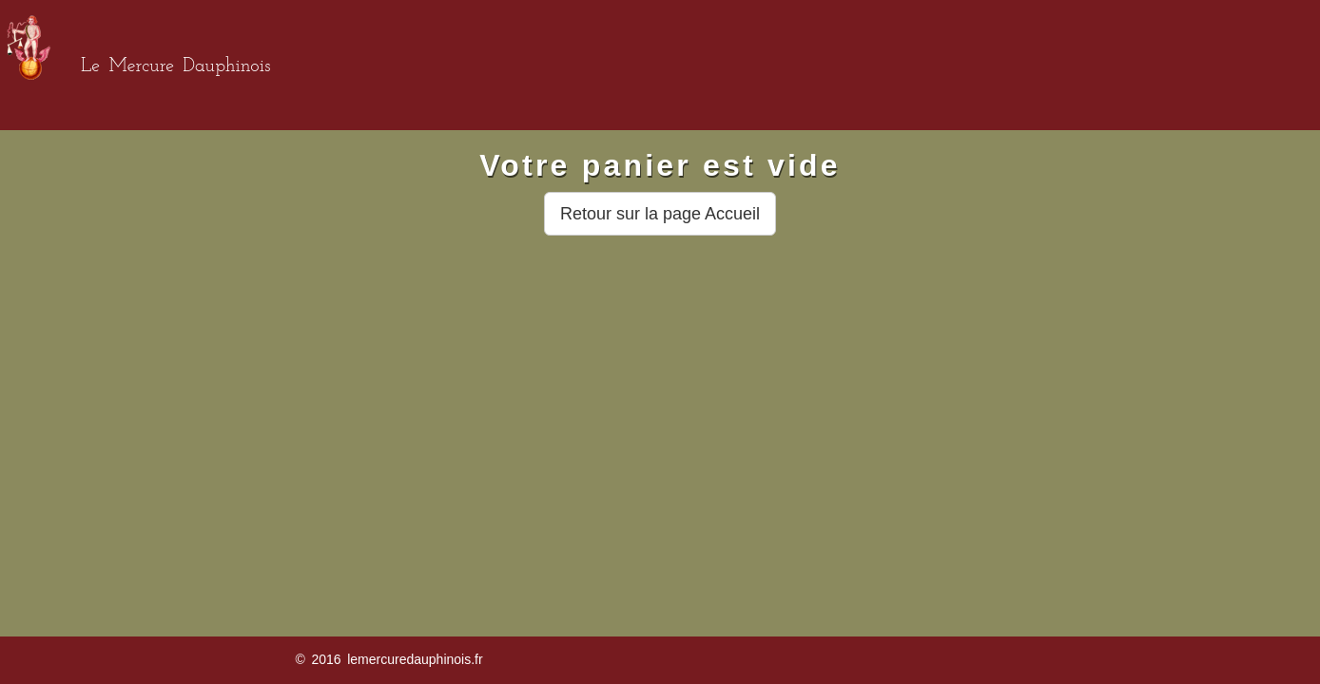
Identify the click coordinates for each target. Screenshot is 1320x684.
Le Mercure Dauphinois (175, 66)
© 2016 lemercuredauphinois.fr (388, 659)
